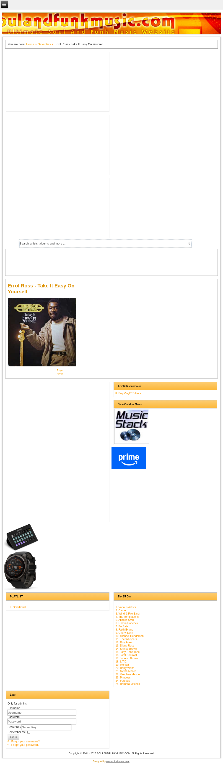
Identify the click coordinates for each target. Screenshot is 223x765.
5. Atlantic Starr (124, 620)
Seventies (44, 44)
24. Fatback (122, 680)
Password (14, 717)
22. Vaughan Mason (127, 674)
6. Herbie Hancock (126, 623)
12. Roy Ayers (123, 642)
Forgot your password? (25, 745)
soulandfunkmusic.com (118, 761)
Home (30, 44)
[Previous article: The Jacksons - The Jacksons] (60, 370)
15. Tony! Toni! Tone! (127, 652)
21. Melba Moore (125, 671)
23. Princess (122, 677)
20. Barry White (124, 668)
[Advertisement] (91, 262)
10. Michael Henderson (129, 636)
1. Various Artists (125, 607)
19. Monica (122, 664)
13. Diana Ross (124, 645)
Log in (13, 737)
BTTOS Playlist (17, 607)
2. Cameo (121, 610)
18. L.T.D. (121, 661)
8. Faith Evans (124, 629)
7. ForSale (121, 626)
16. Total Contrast (126, 655)
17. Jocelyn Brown (126, 658)
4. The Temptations (127, 616)
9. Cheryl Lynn (124, 632)
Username (14, 708)
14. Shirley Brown (126, 648)
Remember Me (17, 731)
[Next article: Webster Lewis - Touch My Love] (60, 374)
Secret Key (15, 726)
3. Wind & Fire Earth (127, 613)
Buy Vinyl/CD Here (129, 393)
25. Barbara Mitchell (127, 684)
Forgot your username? (25, 741)
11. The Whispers (126, 639)
